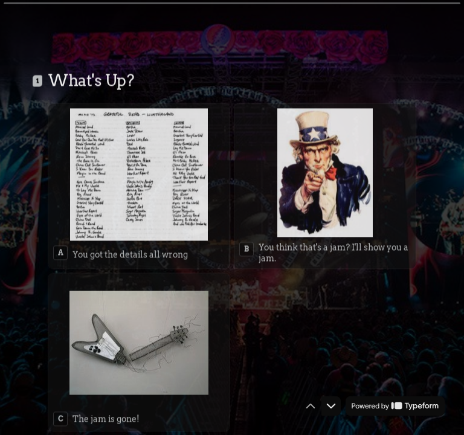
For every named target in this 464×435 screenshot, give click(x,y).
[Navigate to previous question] (310, 406)
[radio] (139, 173)
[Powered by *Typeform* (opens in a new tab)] (395, 406)
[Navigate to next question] (331, 406)
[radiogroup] (232, 254)
